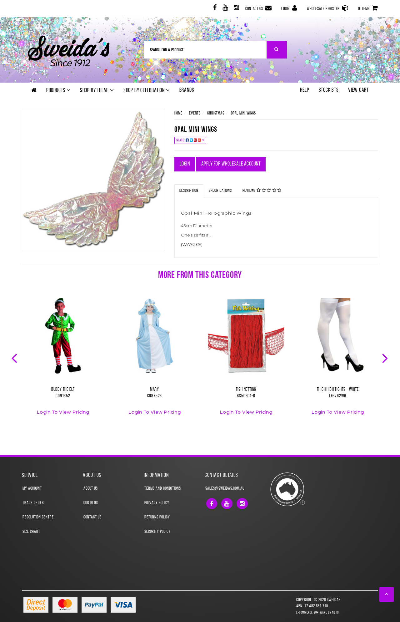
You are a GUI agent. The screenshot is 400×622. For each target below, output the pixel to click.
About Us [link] (90, 488)
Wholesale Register (328, 8)
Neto (335, 612)
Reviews (262, 190)
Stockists (329, 90)
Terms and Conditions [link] (162, 488)
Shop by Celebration (146, 90)
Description (188, 190)
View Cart (358, 90)
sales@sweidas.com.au (224, 488)
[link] (214, 8)
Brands (186, 90)
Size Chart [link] (31, 531)
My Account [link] (32, 488)
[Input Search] (205, 50)
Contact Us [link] (92, 517)
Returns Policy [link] (157, 517)
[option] (63, 360)
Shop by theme (97, 90)
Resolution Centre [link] (38, 517)
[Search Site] (277, 50)
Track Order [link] (33, 503)
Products (58, 90)
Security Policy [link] (157, 531)
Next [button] (385, 357)
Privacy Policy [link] (156, 503)
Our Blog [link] (90, 503)
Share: (190, 140)
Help (304, 90)
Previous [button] (15, 357)
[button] (386, 594)
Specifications (220, 190)
